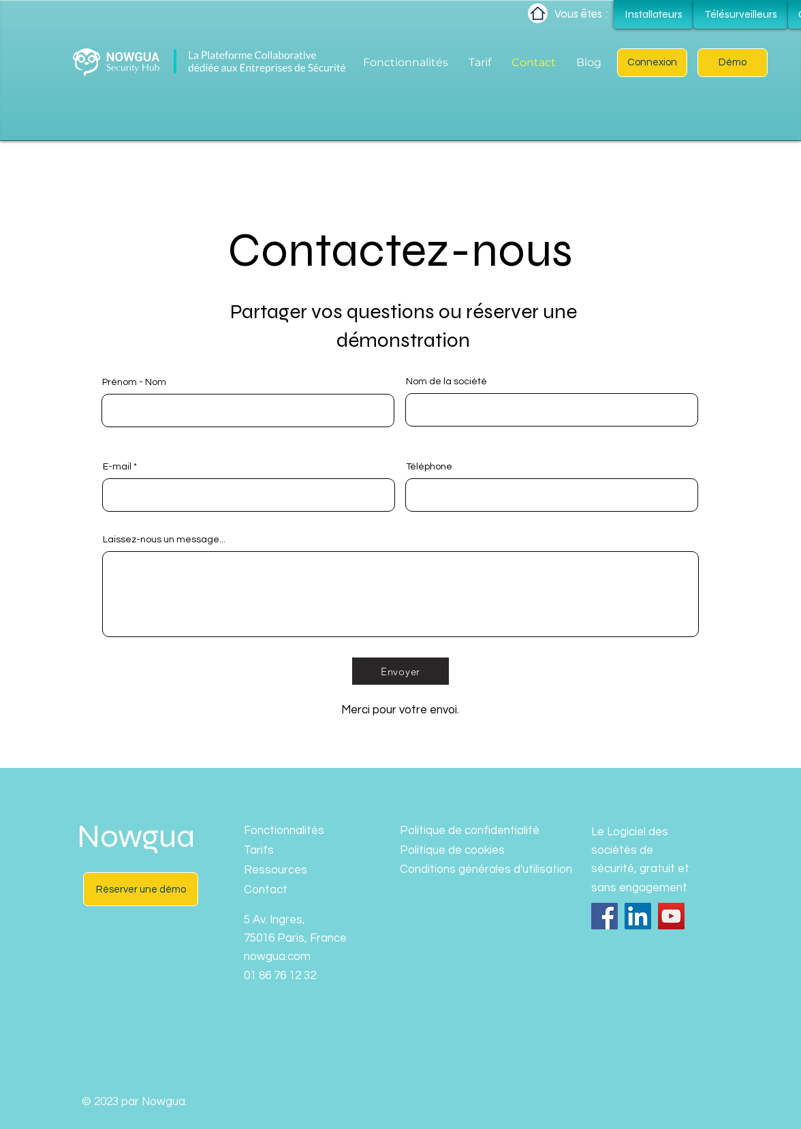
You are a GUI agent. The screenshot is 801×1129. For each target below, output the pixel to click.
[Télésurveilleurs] (740, 14)
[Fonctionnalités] (292, 831)
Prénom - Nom (134, 382)
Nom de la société (446, 381)
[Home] (538, 13)
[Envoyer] (400, 671)
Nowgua (136, 837)
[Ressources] (292, 870)
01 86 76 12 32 (280, 976)
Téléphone (429, 466)
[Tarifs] (292, 851)
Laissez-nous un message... (164, 539)
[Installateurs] (653, 14)
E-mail (117, 466)
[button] (732, 62)
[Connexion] (652, 62)
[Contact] (292, 890)
